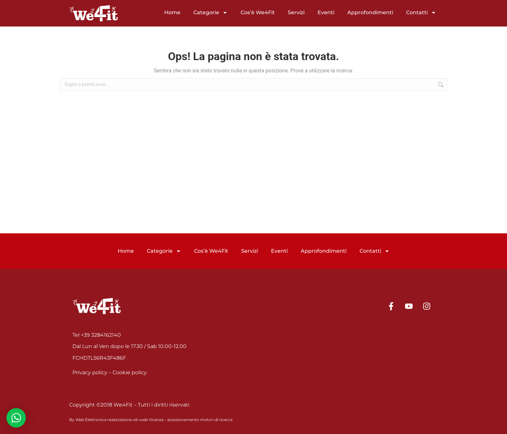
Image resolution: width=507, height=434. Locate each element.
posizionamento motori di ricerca (199, 419)
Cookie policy (130, 372)
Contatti (421, 12)
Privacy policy (89, 372)
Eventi (326, 12)
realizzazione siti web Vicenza (135, 419)
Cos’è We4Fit (258, 12)
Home (172, 12)
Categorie (210, 12)
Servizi (296, 12)
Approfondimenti (370, 12)
